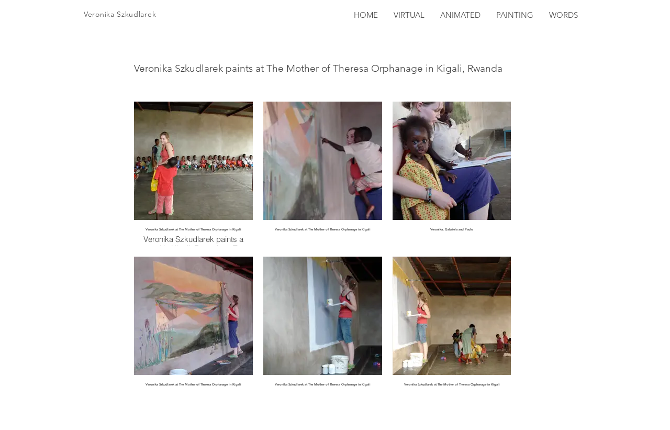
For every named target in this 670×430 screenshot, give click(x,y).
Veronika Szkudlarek (120, 14)
